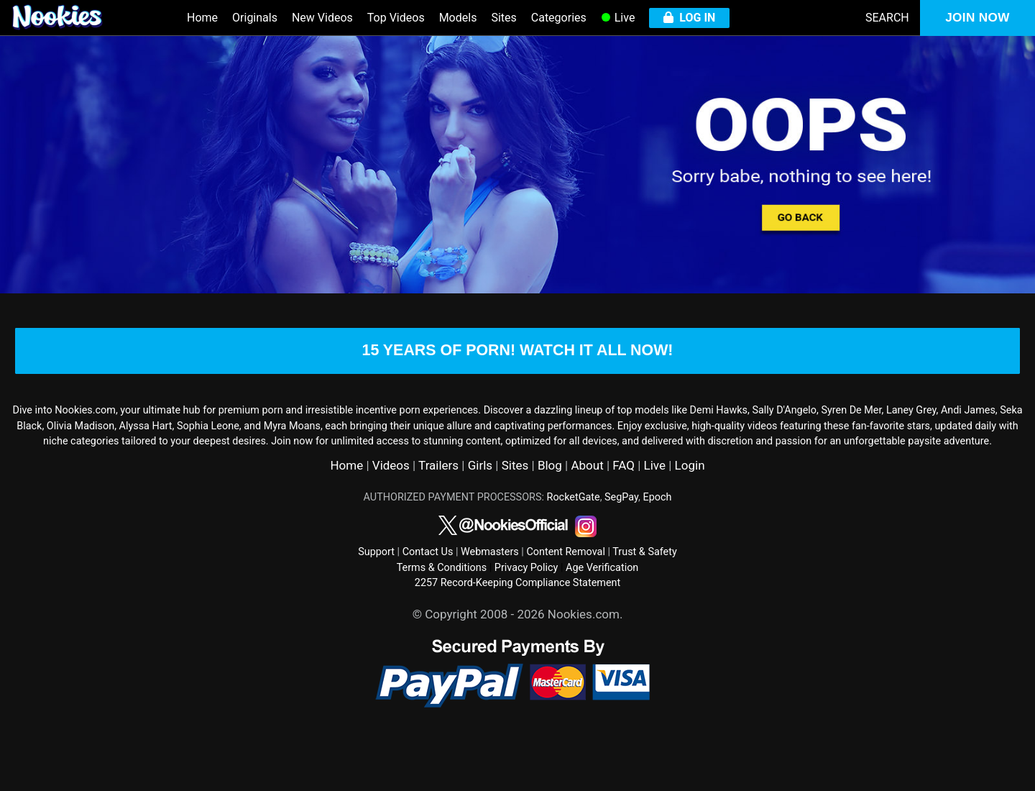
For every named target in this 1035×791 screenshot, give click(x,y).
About (587, 505)
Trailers (438, 505)
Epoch (657, 537)
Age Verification (602, 607)
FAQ (623, 505)
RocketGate (573, 537)
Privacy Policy (526, 607)
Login (690, 505)
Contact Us (428, 592)
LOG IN (689, 17)
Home (202, 17)
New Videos (322, 17)
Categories (558, 17)
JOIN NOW (977, 18)
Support (376, 592)
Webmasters (490, 592)
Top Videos (396, 17)
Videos (391, 505)
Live (618, 17)
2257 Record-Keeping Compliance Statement (517, 623)
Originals (254, 17)
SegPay (621, 537)
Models (458, 17)
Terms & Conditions (442, 607)
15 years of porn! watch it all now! (517, 371)
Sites (503, 17)
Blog (550, 505)
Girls (480, 505)
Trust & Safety (644, 592)
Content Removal (565, 592)
